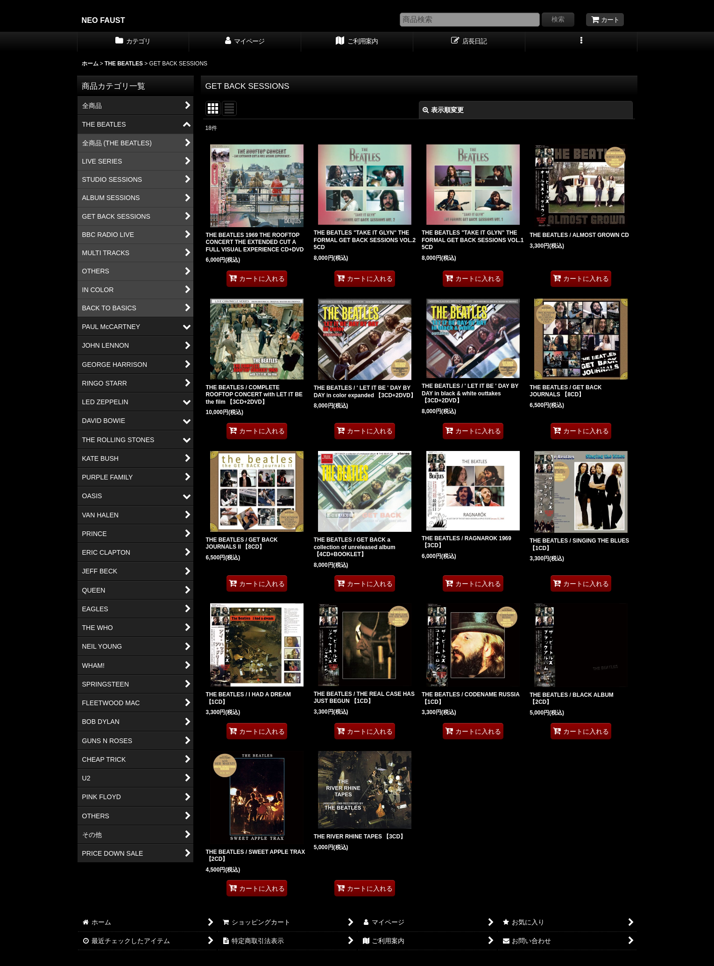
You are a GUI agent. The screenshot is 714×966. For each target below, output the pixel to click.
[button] (581, 42)
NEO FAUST (103, 20)
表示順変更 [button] (443, 110)
